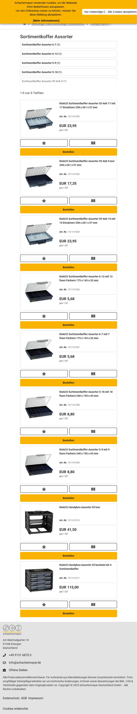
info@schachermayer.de (25, 662)
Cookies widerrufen (15, 708)
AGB (24, 698)
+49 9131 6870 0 (20, 655)
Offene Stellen (18, 670)
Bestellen (68, 151)
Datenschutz (11, 698)
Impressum (35, 698)
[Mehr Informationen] (46, 20)
